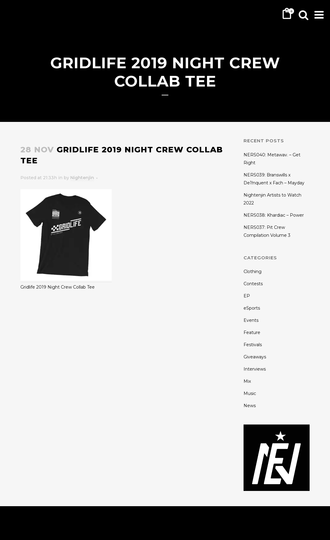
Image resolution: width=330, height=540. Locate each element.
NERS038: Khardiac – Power (274, 215)
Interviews (255, 369)
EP (247, 296)
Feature (252, 332)
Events (251, 320)
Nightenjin (82, 177)
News (250, 405)
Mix (247, 381)
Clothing (253, 271)
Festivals (253, 344)
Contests (253, 283)
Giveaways (255, 357)
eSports (252, 308)
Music (250, 393)
